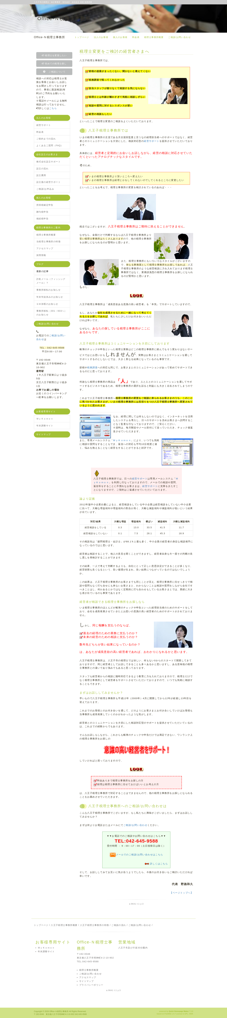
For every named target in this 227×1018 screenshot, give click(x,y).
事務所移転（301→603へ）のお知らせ (51, 313)
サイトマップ (43, 434)
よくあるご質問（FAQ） (49, 145)
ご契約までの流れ (46, 138)
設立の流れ (42, 168)
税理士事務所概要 (153, 37)
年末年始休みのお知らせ (49, 297)
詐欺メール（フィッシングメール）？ (50, 281)
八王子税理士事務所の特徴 (94, 925)
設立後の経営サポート (48, 182)
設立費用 (41, 175)
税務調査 (92, 367)
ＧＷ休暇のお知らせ (47, 304)
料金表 (135, 37)
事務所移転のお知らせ (48, 290)
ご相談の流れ (118, 925)
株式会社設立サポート (48, 161)
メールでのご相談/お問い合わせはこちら (136, 854)
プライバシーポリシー (91, 985)
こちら (53, 108)
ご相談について (55, 71)
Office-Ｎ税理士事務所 (49, 37)
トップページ (82, 37)
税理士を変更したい (54, 55)
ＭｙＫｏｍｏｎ (122, 440)
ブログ (39, 264)
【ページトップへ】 (181, 892)
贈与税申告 (42, 212)
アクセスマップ (44, 248)
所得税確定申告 (44, 205)
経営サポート (151, 141)
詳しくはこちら (159, 863)
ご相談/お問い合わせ (179, 37)
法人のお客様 (101, 37)
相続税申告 (42, 218)
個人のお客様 (120, 37)
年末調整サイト (44, 425)
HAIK (191, 1014)
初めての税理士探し (54, 63)
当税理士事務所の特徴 (48, 241)
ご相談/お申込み (45, 189)
